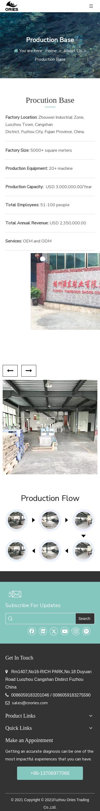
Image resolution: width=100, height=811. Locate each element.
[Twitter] (54, 631)
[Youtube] (65, 631)
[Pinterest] (86, 631)
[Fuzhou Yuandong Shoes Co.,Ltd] (50, 291)
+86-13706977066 (50, 773)
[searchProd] (45, 618)
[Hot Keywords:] (85, 618)
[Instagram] (75, 631)
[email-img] (14, 594)
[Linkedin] (43, 631)
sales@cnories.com (30, 703)
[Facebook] (32, 631)
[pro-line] (50, 535)
